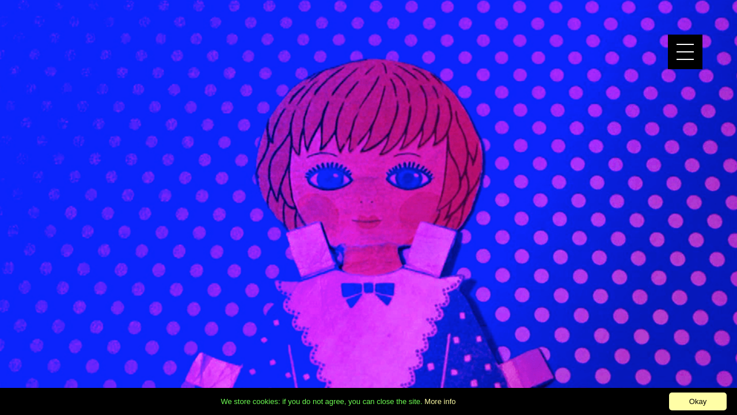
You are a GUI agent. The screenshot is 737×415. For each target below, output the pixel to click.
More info (439, 401)
